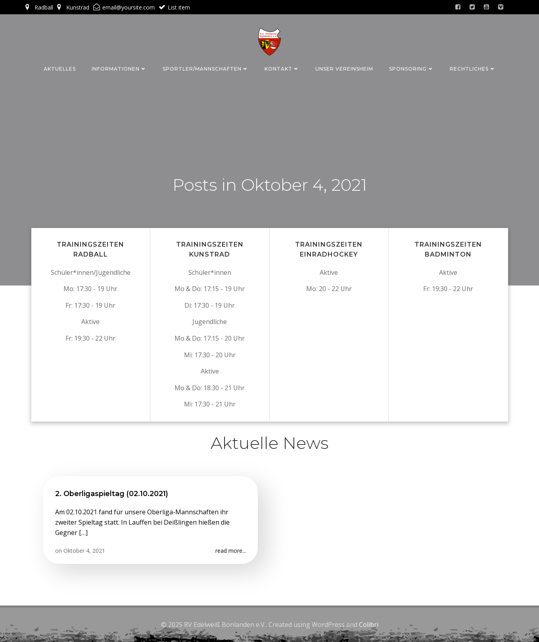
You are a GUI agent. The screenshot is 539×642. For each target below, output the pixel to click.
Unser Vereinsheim (344, 69)
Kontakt (282, 69)
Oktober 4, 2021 (84, 550)
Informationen (119, 69)
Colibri (368, 624)
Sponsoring (411, 69)
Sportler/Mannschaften (206, 69)
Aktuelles (60, 69)
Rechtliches (473, 69)
